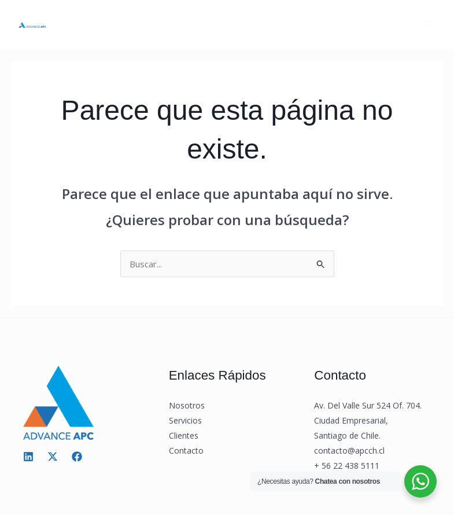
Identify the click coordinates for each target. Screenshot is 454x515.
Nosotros (187, 405)
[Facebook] (77, 456)
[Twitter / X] (52, 456)
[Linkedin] (28, 456)
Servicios (185, 420)
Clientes (183, 435)
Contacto (186, 450)
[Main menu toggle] (430, 24)
